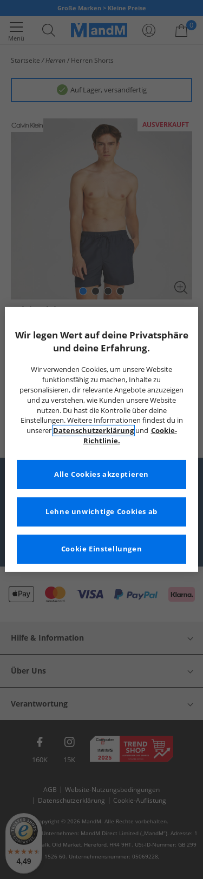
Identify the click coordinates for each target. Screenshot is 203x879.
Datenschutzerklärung (93, 430)
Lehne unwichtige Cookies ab (101, 511)
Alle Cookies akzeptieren (101, 474)
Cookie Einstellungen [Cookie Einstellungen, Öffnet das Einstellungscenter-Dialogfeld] (101, 549)
